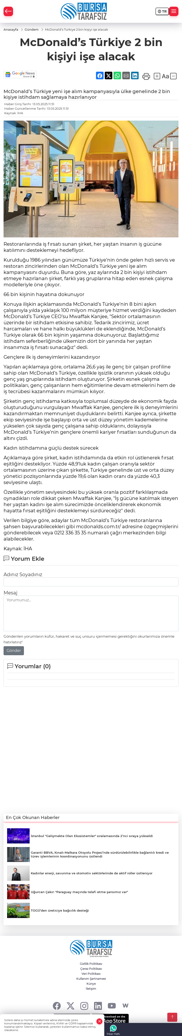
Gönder (14, 650)
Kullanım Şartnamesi (91, 978)
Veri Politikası (91, 973)
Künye (91, 983)
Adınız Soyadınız (23, 574)
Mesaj (10, 593)
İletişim (91, 988)
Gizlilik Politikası (91, 963)
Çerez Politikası (91, 968)
